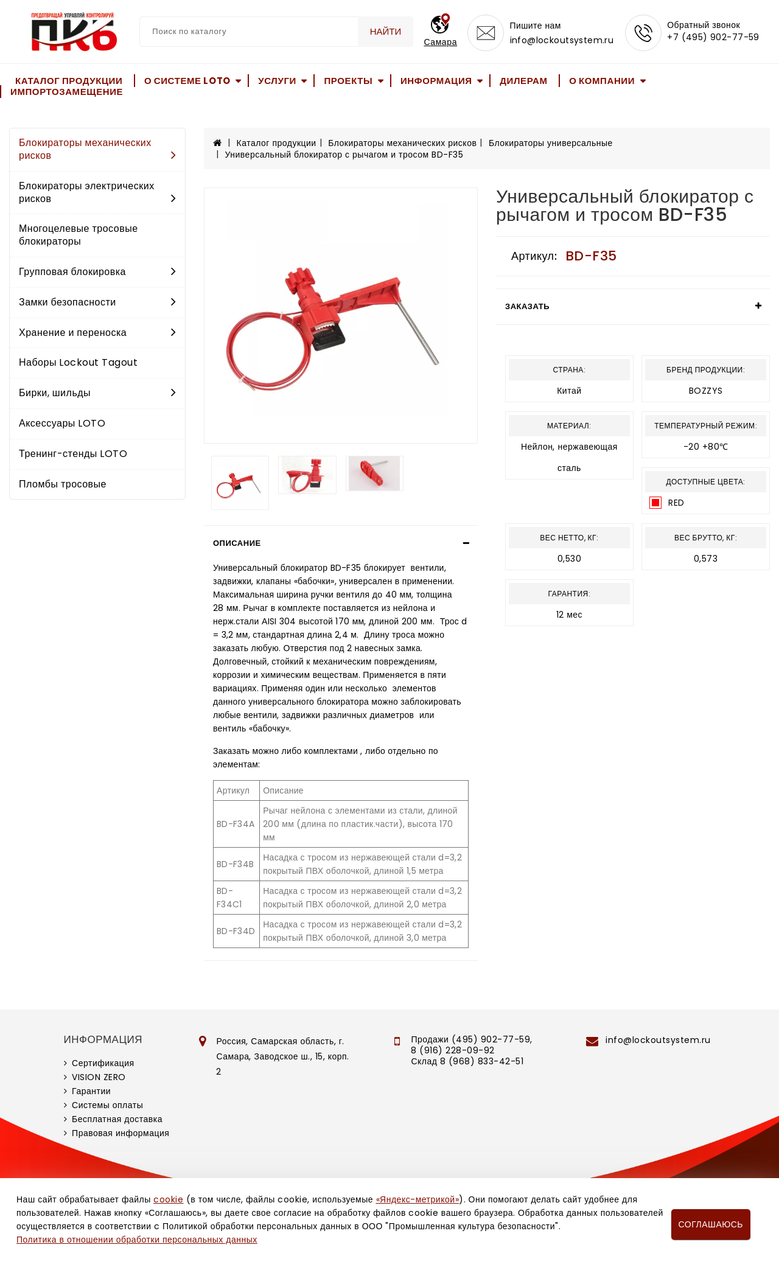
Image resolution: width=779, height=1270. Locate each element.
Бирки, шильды (97, 393)
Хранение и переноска (97, 333)
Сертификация (103, 1063)
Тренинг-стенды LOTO (73, 454)
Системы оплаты (107, 1105)
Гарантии (91, 1091)
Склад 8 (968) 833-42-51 (467, 1061)
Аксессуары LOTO (62, 423)
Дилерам (523, 80)
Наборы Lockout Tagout (78, 362)
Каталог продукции (68, 80)
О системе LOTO (187, 80)
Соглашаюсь (711, 1224)
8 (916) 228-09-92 (453, 1050)
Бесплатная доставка (117, 1119)
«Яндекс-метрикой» (417, 1199)
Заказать (527, 306)
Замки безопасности (97, 302)
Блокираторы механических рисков (97, 149)
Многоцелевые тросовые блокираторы (78, 235)
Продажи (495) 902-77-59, (471, 1039)
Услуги (277, 80)
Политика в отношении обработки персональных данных (136, 1239)
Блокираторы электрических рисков (97, 192)
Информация (436, 80)
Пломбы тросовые (63, 484)
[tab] (341, 543)
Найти (386, 31)
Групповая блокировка (97, 272)
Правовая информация (120, 1133)
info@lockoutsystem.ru (561, 40)
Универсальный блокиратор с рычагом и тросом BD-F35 (344, 154)
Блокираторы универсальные (551, 143)
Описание (237, 543)
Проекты (348, 80)
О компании (602, 80)
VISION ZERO (99, 1077)
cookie (168, 1199)
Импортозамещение (66, 91)
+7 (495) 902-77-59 (713, 38)
